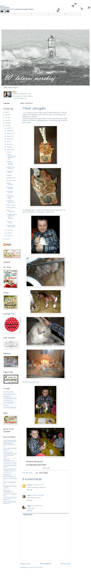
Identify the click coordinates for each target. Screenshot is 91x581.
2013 (6, 120)
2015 (6, 115)
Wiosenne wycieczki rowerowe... (9, 163)
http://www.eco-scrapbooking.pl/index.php (10, 397)
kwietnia (9, 150)
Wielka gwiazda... (11, 207)
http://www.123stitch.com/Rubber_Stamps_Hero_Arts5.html (9, 471)
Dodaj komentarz (27, 515)
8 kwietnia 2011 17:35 (38, 485)
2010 (6, 239)
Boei (16, 92)
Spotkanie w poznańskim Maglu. (10, 196)
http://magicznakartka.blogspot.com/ (9, 498)
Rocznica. (8, 152)
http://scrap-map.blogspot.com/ (8, 491)
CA (26, 113)
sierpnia (9, 139)
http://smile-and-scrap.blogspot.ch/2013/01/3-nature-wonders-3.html (9, 455)
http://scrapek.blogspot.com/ (9, 483)
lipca (8, 142)
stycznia (9, 236)
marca (9, 230)
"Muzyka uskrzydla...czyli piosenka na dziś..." (11, 157)
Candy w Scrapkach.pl (10, 211)
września (9, 136)
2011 (6, 126)
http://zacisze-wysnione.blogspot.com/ (9, 475)
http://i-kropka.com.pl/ (9, 394)
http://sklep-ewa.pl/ (8, 392)
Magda (29, 506)
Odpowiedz (29, 490)
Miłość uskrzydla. (10, 205)
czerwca (9, 144)
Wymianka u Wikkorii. (10, 192)
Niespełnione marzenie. (9, 188)
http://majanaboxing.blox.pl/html (9, 466)
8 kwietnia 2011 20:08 (37, 495)
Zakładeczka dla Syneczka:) (10, 168)
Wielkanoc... (9, 175)
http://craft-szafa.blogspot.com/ (8, 460)
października (10, 133)
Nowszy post (25, 563)
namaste (5, 405)
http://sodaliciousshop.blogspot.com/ (10, 449)
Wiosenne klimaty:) (9, 222)
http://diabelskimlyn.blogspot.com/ (9, 487)
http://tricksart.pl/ (8, 400)
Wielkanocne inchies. (9, 172)
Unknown (29, 485)
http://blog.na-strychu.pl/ (9, 463)
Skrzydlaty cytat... (11, 180)
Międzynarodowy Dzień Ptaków (10, 226)
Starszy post (65, 563)
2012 (6, 123)
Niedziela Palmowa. (9, 184)
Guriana (29, 495)
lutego (8, 233)
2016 (6, 112)
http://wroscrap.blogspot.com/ (9, 494)
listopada (9, 131)
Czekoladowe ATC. (11, 178)
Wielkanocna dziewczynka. (10, 201)
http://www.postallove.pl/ (9, 408)
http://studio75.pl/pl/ (8, 403)
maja (8, 147)
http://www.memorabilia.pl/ (9, 479)
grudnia (9, 128)
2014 (6, 118)
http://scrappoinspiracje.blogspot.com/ (9, 502)
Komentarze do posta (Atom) (35, 567)
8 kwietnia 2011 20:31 (36, 506)
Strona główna (45, 563)
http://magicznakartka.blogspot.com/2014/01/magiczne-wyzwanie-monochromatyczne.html (9, 443)
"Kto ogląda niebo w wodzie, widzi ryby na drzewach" (11, 216)
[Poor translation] (7, 11)
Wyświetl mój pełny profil (20, 98)
